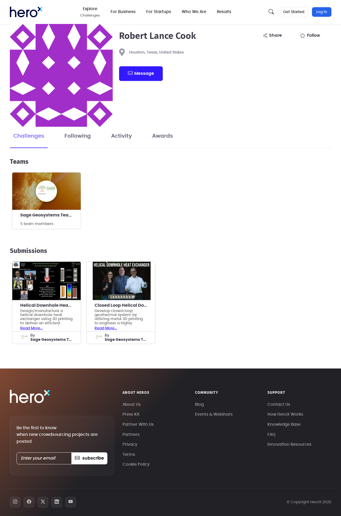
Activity (121, 136)
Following (77, 136)
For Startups (158, 12)
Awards (162, 136)
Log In (321, 12)
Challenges (28, 136)
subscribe (89, 458)
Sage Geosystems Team (46, 215)
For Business (123, 12)
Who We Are (194, 12)
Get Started (293, 12)
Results (224, 12)
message (141, 73)
